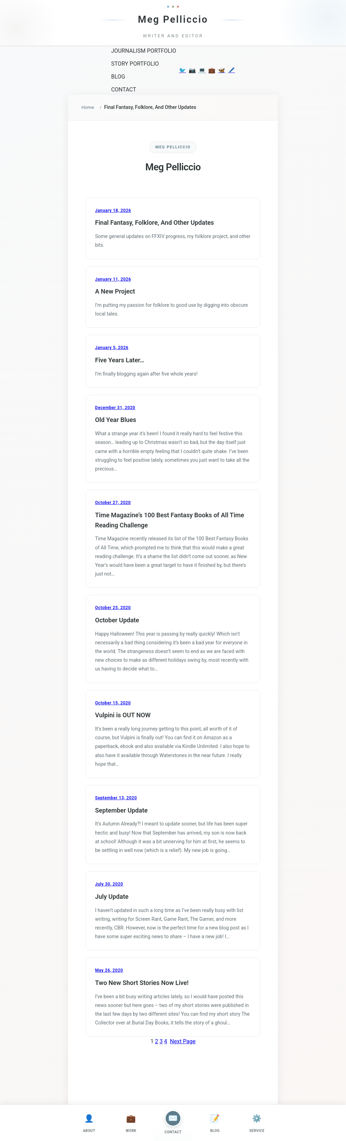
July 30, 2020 (109, 884)
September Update (121, 810)
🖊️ (231, 70)
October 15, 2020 (113, 703)
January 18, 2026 (113, 210)
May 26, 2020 (109, 970)
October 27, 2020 (113, 503)
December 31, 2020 (115, 408)
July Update (112, 897)
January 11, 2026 (113, 279)
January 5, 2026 (111, 348)
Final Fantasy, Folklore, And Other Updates (154, 223)
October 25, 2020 (113, 608)
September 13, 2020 (116, 798)
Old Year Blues (115, 420)
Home (88, 107)
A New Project (115, 291)
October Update (117, 620)
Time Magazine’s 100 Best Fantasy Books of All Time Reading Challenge (169, 520)
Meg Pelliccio (173, 19)
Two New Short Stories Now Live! (141, 983)
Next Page (182, 1041)
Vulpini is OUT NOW (123, 715)
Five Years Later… (119, 360)
